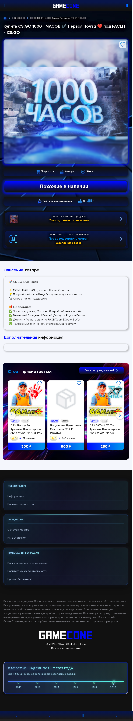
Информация (16, 566)
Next (120, 450)
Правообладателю (20, 649)
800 (66, 446)
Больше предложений (101, 370)
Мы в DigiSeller (17, 607)
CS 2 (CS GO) (18, 18)
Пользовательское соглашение (28, 633)
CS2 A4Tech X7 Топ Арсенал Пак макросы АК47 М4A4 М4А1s (105, 429)
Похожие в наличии (64, 186)
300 (26, 446)
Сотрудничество (18, 599)
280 (106, 446)
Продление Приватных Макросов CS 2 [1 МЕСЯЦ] (65, 429)
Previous (12, 450)
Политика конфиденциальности (27, 641)
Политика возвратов (21, 574)
